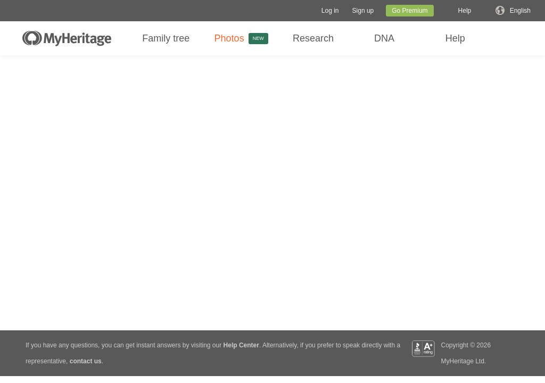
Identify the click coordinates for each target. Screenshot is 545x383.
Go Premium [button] (409, 10)
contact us (86, 361)
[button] (330, 10)
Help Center (241, 345)
